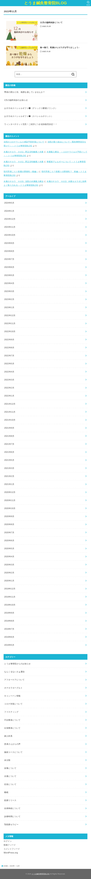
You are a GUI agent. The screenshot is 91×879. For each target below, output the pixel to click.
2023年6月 (9, 267)
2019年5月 (9, 645)
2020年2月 (9, 573)
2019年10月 (9, 605)
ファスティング (11, 712)
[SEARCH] (88, 3)
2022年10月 (9, 331)
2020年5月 (9, 548)
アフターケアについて (14, 680)
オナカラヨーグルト (13, 688)
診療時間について (12, 816)
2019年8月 (9, 621)
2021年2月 (9, 476)
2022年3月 (9, 380)
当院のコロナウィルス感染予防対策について (24, 142)
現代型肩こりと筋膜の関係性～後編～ (21, 171)
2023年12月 (9, 219)
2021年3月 (9, 468)
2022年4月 (9, 372)
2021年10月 (9, 420)
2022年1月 (9, 396)
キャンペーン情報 (12, 696)
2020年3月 (9, 564)
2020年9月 (9, 516)
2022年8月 (9, 347)
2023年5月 (9, 275)
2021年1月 (9, 484)
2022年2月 (9, 388)
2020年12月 (9, 492)
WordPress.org (11, 853)
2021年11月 (9, 412)
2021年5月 (9, 460)
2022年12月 (9, 315)
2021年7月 (9, 444)
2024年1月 (9, 211)
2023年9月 (9, 243)
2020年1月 (9, 581)
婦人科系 (8, 736)
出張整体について (12, 728)
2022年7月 (9, 355)
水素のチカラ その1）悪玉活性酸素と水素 (23, 152)
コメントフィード (12, 849)
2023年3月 (9, 291)
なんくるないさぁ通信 (14, 672)
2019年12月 (9, 589)
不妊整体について (12, 720)
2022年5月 (9, 363)
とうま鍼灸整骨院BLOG (45, 3)
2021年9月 (9, 428)
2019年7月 (9, 629)
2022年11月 (9, 323)
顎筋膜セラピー (11, 824)
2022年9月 (9, 339)
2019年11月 (9, 597)
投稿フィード (10, 845)
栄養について (10, 768)
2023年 (12, 866)
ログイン (8, 841)
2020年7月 (9, 532)
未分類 (7, 760)
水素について (10, 776)
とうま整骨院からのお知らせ (17, 664)
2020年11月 (9, 500)
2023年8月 (9, 251)
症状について (10, 784)
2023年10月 (9, 235)
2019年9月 (9, 613)
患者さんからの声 (12, 744)
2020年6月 (9, 540)
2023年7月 (9, 259)
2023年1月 (9, 307)
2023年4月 (9, 283)
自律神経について (12, 808)
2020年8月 (9, 524)
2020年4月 (9, 556)
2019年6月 (9, 637)
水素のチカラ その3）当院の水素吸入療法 (23, 181)
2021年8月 (9, 436)
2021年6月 (9, 452)
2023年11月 (9, 227)
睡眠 (6, 792)
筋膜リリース (10, 800)
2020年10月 (9, 508)
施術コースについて (13, 752)
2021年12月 (9, 404)
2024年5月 (9, 203)
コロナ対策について (13, 704)
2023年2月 (9, 299)
